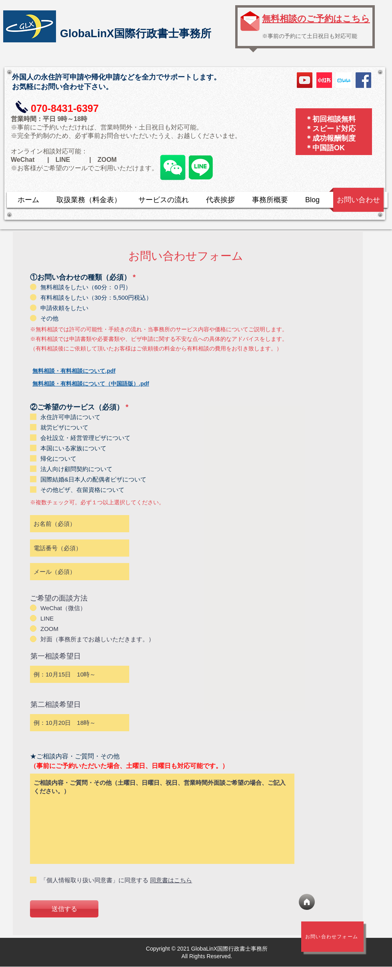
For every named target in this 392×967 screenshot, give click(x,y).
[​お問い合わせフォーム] (332, 936)
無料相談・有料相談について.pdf (74, 371)
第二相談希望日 (55, 704)
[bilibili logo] (344, 80)
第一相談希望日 (55, 656)
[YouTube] (304, 80)
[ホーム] (307, 902)
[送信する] (64, 908)
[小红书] (324, 80)
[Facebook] (363, 80)
